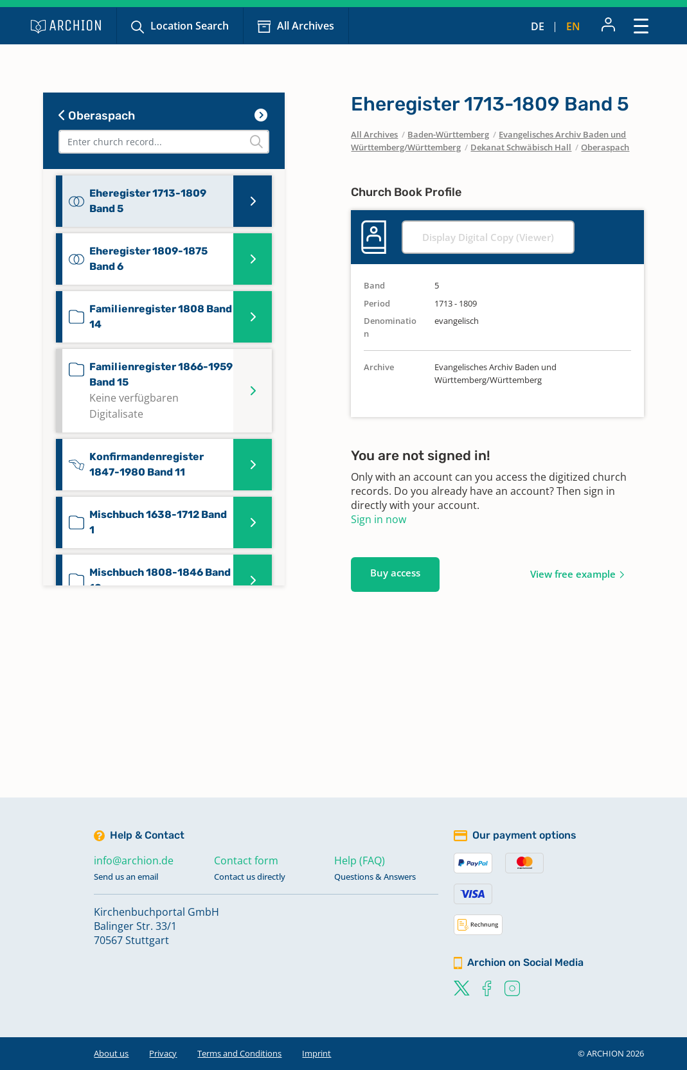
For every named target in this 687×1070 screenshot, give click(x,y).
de (537, 26)
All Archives (305, 26)
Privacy (163, 1053)
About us (111, 1053)
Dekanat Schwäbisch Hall (520, 147)
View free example (573, 573)
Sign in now (378, 519)
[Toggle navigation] (641, 25)
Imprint (316, 1053)
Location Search (189, 26)
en (573, 26)
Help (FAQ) (359, 860)
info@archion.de (134, 860)
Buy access (395, 572)
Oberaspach (96, 116)
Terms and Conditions (239, 1053)
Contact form (246, 860)
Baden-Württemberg (448, 134)
